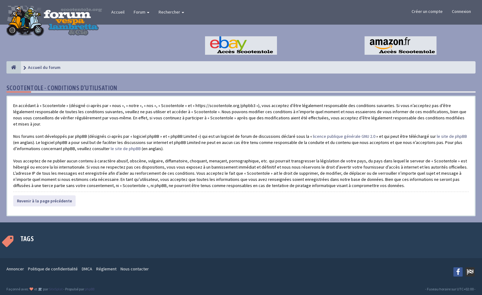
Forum (141, 12)
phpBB (89, 289)
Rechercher (171, 12)
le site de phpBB (452, 136)
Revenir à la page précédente (44, 201)
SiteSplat (55, 289)
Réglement (106, 269)
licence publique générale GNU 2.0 (344, 136)
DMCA (87, 269)
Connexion (461, 11)
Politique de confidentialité (53, 269)
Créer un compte (427, 11)
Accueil (117, 12)
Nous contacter (134, 269)
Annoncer (15, 269)
